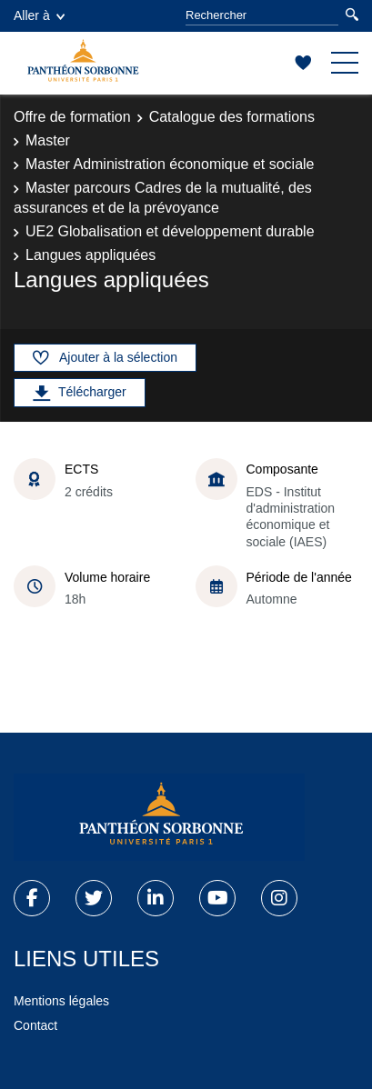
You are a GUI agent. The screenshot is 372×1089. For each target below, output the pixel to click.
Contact (35, 1025)
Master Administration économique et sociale (170, 164)
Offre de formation (72, 117)
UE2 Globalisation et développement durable (170, 231)
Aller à (39, 15)
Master (47, 140)
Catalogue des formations (232, 117)
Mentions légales (61, 1001)
